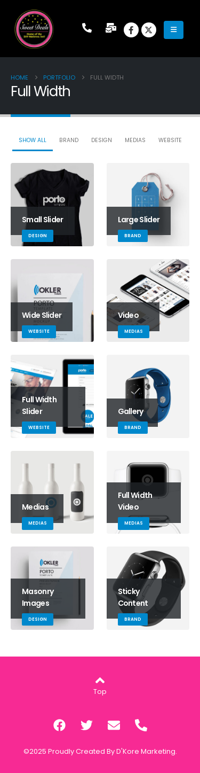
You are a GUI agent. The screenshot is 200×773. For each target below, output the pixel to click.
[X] (148, 29)
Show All (32, 140)
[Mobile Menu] (173, 30)
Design (101, 140)
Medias (135, 140)
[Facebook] (131, 29)
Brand (68, 140)
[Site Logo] (35, 29)
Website (170, 140)
